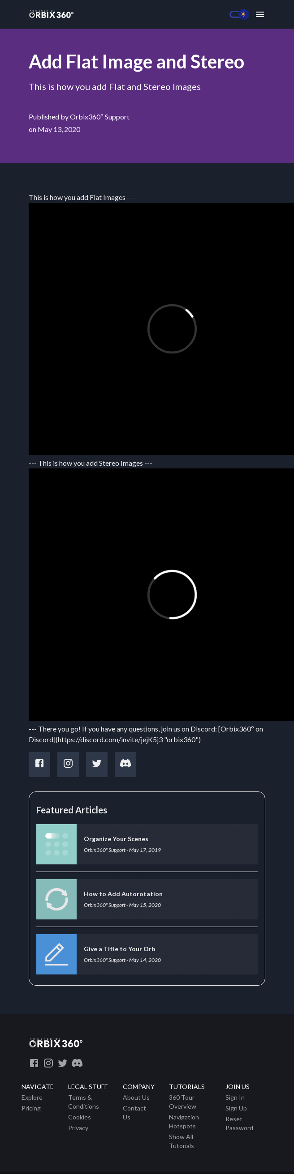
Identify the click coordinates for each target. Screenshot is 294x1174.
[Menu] (260, 14)
